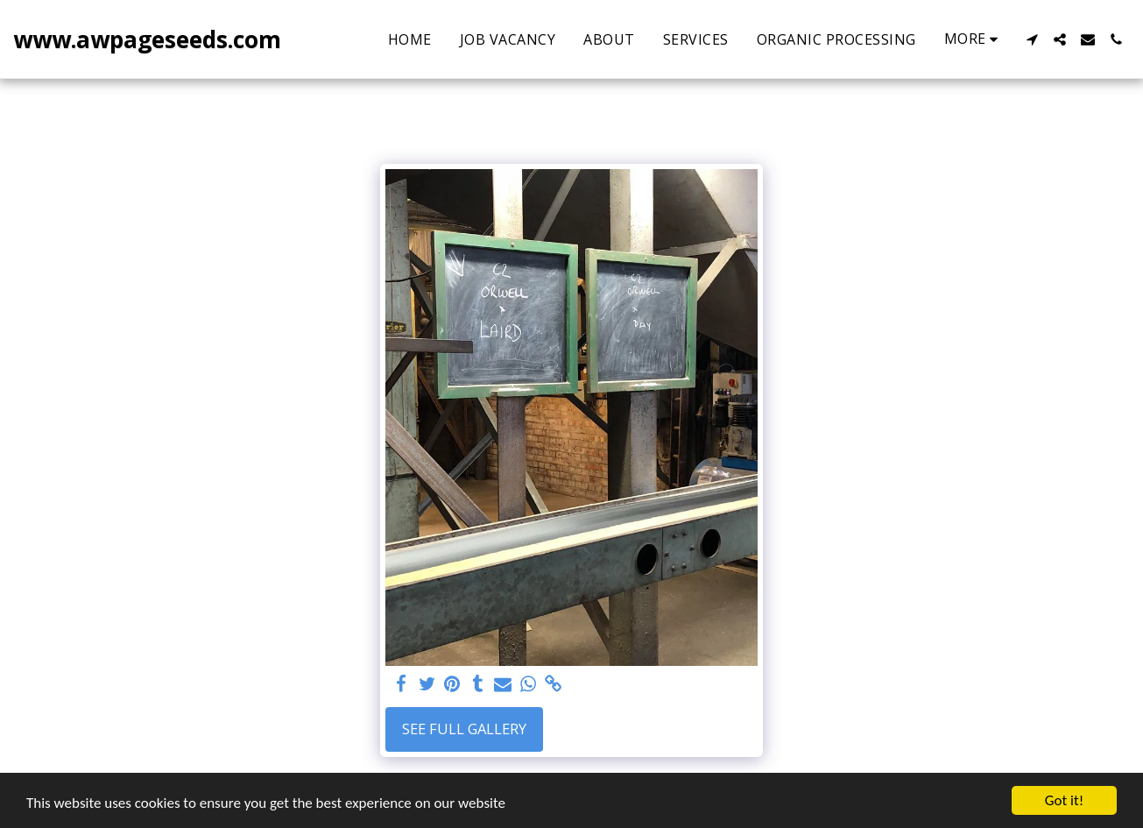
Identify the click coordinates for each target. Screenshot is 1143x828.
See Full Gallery (464, 728)
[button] (1032, 39)
